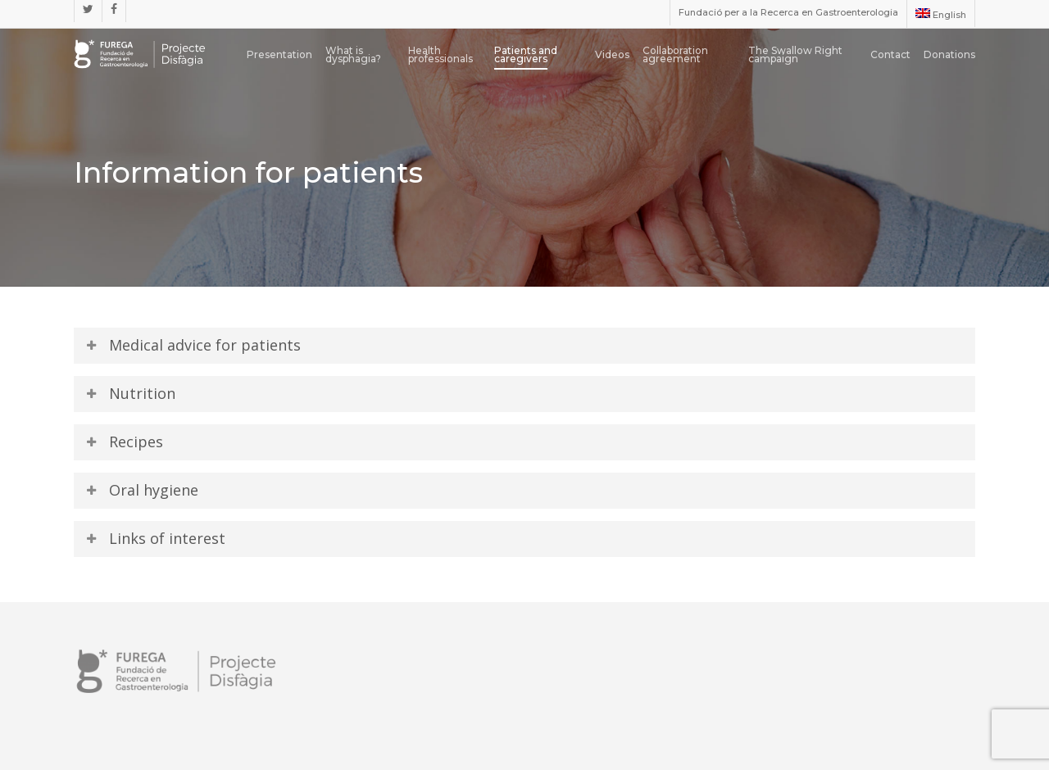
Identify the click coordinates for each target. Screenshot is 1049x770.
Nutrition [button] (129, 393)
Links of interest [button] (154, 538)
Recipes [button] (123, 441)
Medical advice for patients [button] (192, 345)
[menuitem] (940, 14)
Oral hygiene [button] (141, 490)
